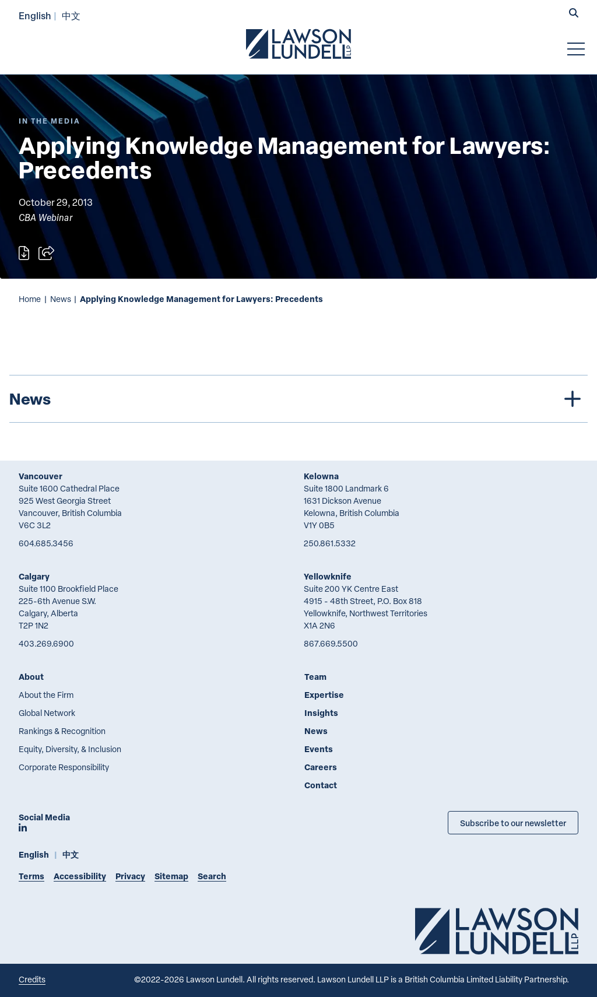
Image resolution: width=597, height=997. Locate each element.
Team (315, 676)
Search (212, 876)
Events (318, 749)
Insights (321, 713)
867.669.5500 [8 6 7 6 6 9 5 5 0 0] (331, 643)
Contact (320, 785)
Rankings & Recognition (62, 730)
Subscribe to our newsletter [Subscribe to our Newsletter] (513, 823)
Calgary (34, 576)
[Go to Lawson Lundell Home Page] (298, 44)
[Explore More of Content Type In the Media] (49, 121)
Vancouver (40, 476)
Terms (31, 876)
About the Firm (46, 694)
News (60, 298)
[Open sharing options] (46, 253)
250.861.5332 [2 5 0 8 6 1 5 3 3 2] (330, 543)
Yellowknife (328, 576)
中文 (71, 15)
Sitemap (171, 876)
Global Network (47, 712)
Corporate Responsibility (64, 767)
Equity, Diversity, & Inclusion (70, 748)
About (31, 676)
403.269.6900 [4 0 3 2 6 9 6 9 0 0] (46, 643)
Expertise (324, 695)
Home (30, 298)
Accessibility (80, 876)
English (35, 15)
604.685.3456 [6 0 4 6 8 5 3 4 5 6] (46, 543)
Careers (320, 767)
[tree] (298, 399)
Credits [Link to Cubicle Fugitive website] (32, 979)
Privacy (130, 876)
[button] (573, 14)
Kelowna (321, 476)
